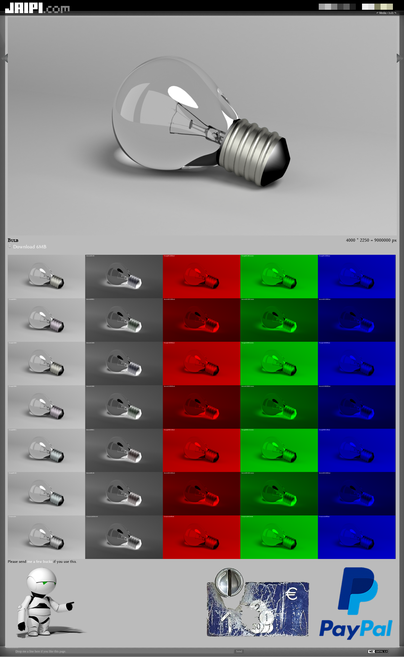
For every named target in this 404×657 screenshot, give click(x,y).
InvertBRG (90, 430)
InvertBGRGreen (247, 473)
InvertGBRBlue (324, 386)
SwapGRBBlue (324, 343)
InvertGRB (90, 343)
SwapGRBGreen (247, 343)
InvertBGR (90, 473)
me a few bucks (39, 562)
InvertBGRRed (169, 473)
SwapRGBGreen (247, 256)
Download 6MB (27, 247)
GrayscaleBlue (324, 516)
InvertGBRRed (169, 386)
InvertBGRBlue (324, 473)
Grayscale (12, 516)
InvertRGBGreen (247, 299)
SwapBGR (12, 473)
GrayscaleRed (169, 516)
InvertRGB (90, 256)
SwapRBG (12, 299)
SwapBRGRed (169, 430)
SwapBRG (12, 430)
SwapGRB (12, 343)
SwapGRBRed (169, 343)
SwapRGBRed (169, 256)
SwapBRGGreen (247, 430)
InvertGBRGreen (247, 386)
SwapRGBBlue (324, 256)
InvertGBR (90, 386)
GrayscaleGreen (247, 516)
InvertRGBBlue (324, 299)
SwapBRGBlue (324, 430)
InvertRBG (90, 299)
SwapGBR (12, 386)
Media (382, 13)
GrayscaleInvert (92, 516)
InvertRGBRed (169, 299)
